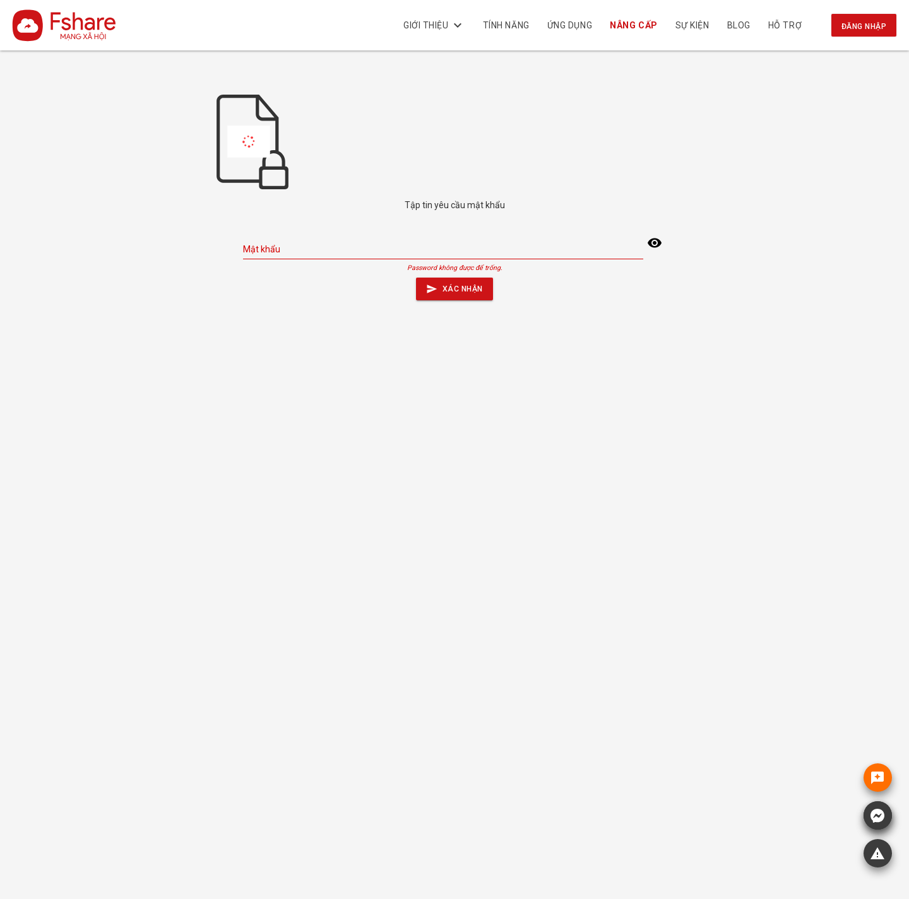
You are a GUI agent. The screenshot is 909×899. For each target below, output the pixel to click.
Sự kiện (692, 25)
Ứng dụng (569, 25)
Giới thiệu (434, 25)
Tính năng (506, 25)
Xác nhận (454, 286)
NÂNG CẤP (634, 25)
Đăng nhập (863, 26)
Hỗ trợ (785, 25)
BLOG (739, 25)
